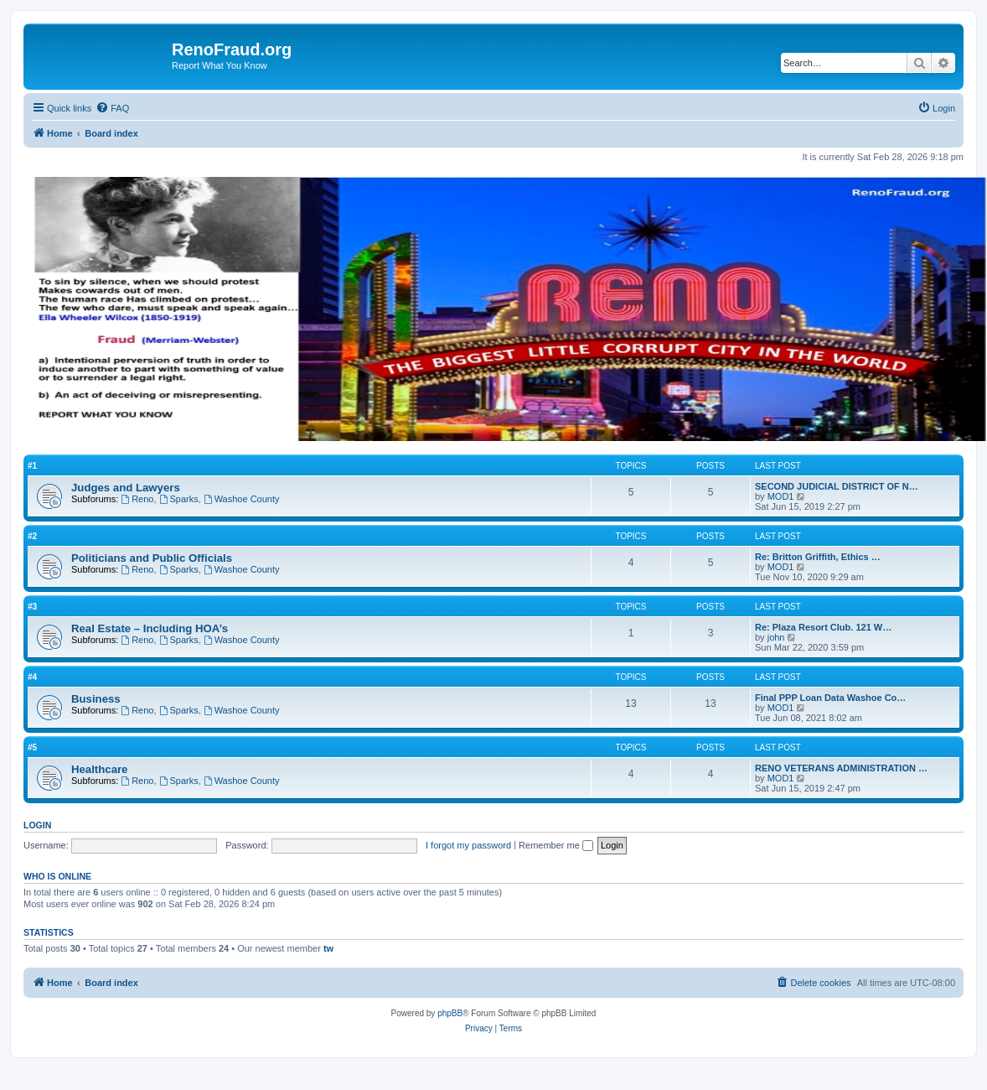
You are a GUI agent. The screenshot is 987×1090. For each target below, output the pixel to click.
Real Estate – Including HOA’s (149, 628)
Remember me (556, 845)
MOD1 (780, 496)
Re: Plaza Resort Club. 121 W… (823, 627)
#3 (32, 606)
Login (37, 825)
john (776, 637)
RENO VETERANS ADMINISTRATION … (841, 768)
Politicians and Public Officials (151, 558)
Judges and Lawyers (125, 487)
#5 (32, 747)
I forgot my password (468, 845)
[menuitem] (112, 108)
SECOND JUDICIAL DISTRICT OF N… (836, 486)
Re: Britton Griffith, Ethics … (818, 557)
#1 (32, 465)
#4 (32, 677)
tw (328, 948)
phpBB (449, 1013)
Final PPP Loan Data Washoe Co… (830, 698)
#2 (32, 536)
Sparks (179, 499)
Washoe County (242, 499)
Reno (137, 499)
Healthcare (99, 769)
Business (96, 699)
